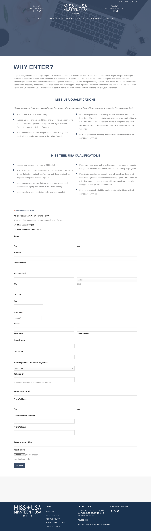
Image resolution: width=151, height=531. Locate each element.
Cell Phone (19, 351)
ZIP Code (17, 294)
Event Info (82, 18)
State (79, 284)
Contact (110, 18)
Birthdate (18, 312)
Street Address (20, 263)
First (15, 246)
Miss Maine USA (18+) (26, 225)
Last (78, 246)
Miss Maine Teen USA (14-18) (29, 229)
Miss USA (50, 511)
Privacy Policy (53, 527)
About (40, 18)
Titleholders (55, 18)
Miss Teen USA (52, 515)
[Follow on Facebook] (34, 11)
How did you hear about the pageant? (31, 363)
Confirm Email (83, 333)
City (15, 284)
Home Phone (19, 340)
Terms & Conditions (55, 523)
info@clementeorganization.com (94, 525)
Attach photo (19, 450)
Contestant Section (127, 2)
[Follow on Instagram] (37, 11)
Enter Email (18, 333)
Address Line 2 (20, 273)
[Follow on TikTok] (40, 11)
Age (15, 301)
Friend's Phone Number (24, 416)
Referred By (19, 374)
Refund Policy (53, 519)
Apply (69, 19)
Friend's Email (20, 427)
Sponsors (96, 19)
